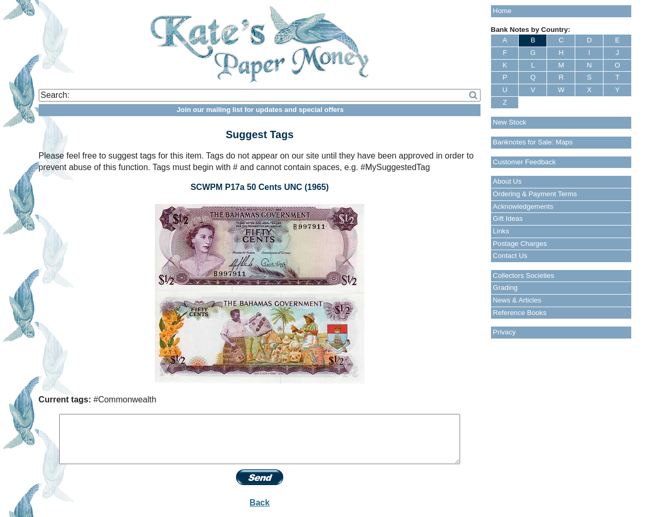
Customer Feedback (524, 162)
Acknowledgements (523, 206)
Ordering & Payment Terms (535, 194)
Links (501, 231)
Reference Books (519, 313)
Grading (505, 287)
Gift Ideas (508, 218)
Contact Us (510, 256)
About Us (507, 181)
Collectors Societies (523, 275)
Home (502, 11)
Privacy (504, 332)
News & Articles (517, 300)
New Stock (510, 122)
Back (260, 502)
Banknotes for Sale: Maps (533, 142)
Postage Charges (520, 244)
